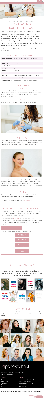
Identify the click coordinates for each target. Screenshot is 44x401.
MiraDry (22, 250)
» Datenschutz (24, 396)
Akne (2, 384)
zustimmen (39, 396)
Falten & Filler (4, 381)
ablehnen (31, 396)
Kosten (3, 388)
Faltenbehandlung (22, 235)
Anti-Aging (4, 380)
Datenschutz (10, 374)
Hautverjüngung (22, 240)
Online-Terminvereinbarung (30, 58)
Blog (2, 386)
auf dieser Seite (28, 200)
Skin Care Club (22, 245)
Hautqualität (4, 383)
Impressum (3, 374)
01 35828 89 (17, 58)
